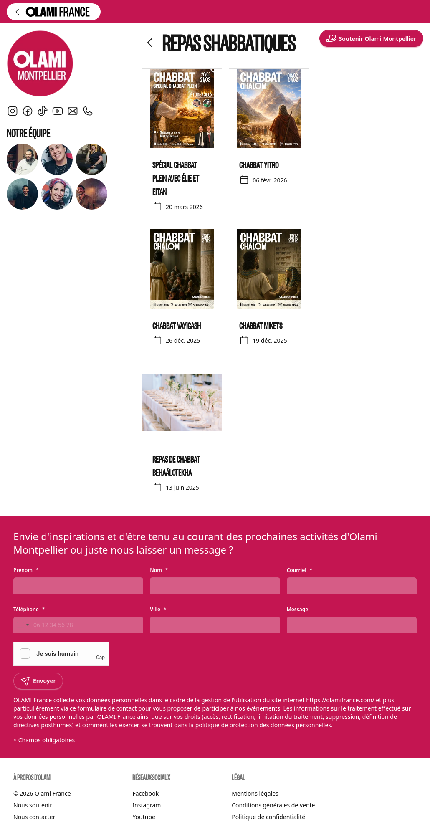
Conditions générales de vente (273, 805)
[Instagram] (12, 111)
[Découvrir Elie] (22, 194)
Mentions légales (255, 793)
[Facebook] (27, 111)
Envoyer (38, 681)
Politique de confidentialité (268, 817)
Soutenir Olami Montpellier (371, 38)
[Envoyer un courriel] (72, 111)
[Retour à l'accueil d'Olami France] (54, 11)
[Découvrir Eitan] (91, 159)
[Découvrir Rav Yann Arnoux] (22, 159)
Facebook (145, 793)
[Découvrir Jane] (57, 194)
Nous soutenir (32, 805)
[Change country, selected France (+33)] (22, 625)
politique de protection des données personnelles (263, 725)
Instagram (146, 805)
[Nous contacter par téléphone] (87, 111)
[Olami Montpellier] (69, 63)
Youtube (143, 817)
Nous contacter (34, 817)
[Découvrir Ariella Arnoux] (57, 159)
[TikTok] (42, 111)
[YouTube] (57, 111)
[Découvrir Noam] (91, 194)
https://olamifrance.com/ (340, 700)
